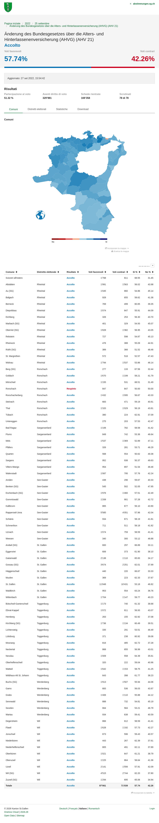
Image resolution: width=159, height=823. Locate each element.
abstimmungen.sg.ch (144, 3)
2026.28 (24, 812)
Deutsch (63, 808)
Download (83, 109)
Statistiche (62, 109)
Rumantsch (94, 808)
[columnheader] (19, 272)
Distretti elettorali (37, 109)
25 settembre (42, 23)
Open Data (9, 815)
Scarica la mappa (120, 251)
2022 (27, 23)
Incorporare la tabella (142, 793)
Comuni (13, 109)
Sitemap (20, 815)
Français (73, 808)
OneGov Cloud (11, 812)
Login (152, 808)
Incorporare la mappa (117, 248)
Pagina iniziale (12, 23)
